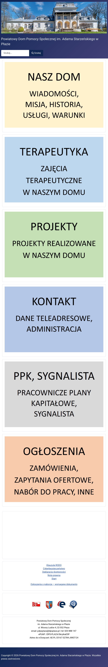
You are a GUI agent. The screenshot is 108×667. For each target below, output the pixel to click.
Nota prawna (54, 575)
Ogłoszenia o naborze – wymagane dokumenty (54, 584)
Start (54, 578)
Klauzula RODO (53, 565)
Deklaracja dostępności (54, 572)
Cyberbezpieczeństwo (54, 568)
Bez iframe (54, 535)
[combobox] (15, 53)
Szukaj (36, 53)
